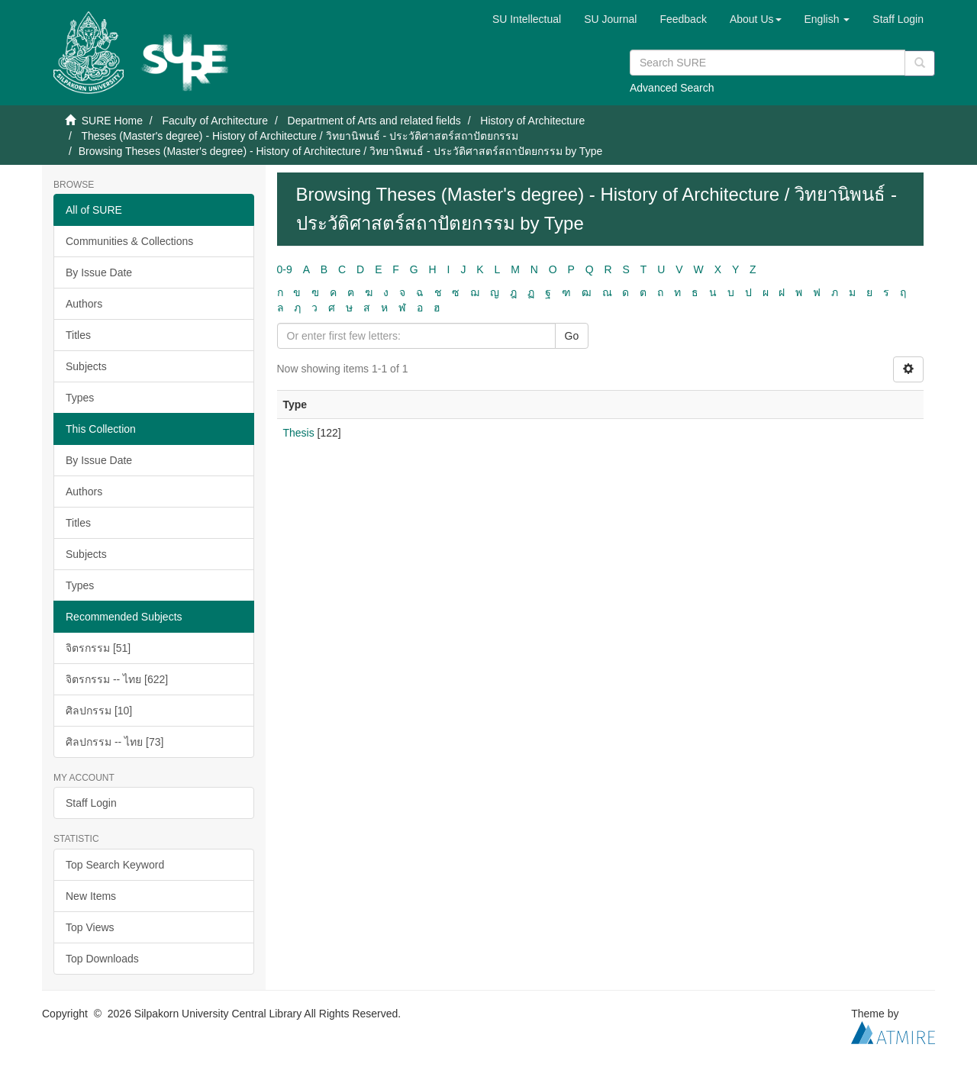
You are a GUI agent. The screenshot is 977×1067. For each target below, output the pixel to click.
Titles (78, 335)
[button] (755, 19)
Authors (84, 304)
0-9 (284, 269)
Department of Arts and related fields (374, 120)
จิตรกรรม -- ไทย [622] (117, 679)
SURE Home (112, 120)
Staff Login (91, 803)
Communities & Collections (129, 241)
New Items (91, 896)
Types (80, 398)
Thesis (298, 433)
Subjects (86, 366)
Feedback (682, 19)
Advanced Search (672, 88)
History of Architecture (532, 120)
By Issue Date (99, 272)
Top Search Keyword (115, 865)
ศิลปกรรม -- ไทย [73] (114, 742)
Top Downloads (102, 959)
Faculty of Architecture (215, 120)
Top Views (90, 927)
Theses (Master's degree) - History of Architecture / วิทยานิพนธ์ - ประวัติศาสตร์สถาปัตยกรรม (299, 136)
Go (572, 336)
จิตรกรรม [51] (98, 648)
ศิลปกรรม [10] (99, 710)
